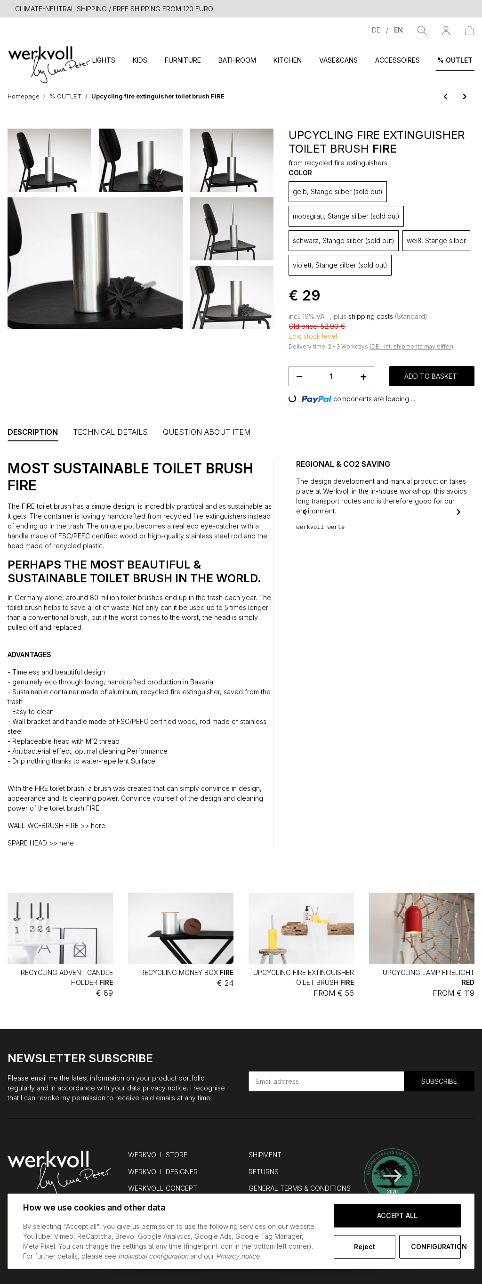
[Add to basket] (15, 123)
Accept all (397, 1215)
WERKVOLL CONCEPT (162, 1188)
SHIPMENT (265, 1155)
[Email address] (326, 1081)
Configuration (436, 1247)
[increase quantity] (363, 376)
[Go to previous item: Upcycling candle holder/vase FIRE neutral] (445, 96)
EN (398, 30)
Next (458, 512)
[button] (446, 30)
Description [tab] (33, 432)
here (98, 825)
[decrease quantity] (299, 376)
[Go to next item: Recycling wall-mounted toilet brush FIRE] (464, 96)
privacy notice (165, 1088)
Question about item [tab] (206, 432)
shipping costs (371, 316)
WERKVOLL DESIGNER (163, 1172)
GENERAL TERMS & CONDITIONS (300, 1188)
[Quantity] (331, 376)
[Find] (422, 29)
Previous (304, 512)
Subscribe (439, 1081)
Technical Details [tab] (110, 432)
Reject (364, 1247)
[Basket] (470, 30)
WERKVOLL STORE (157, 1155)
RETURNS (264, 1172)
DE (377, 30)
